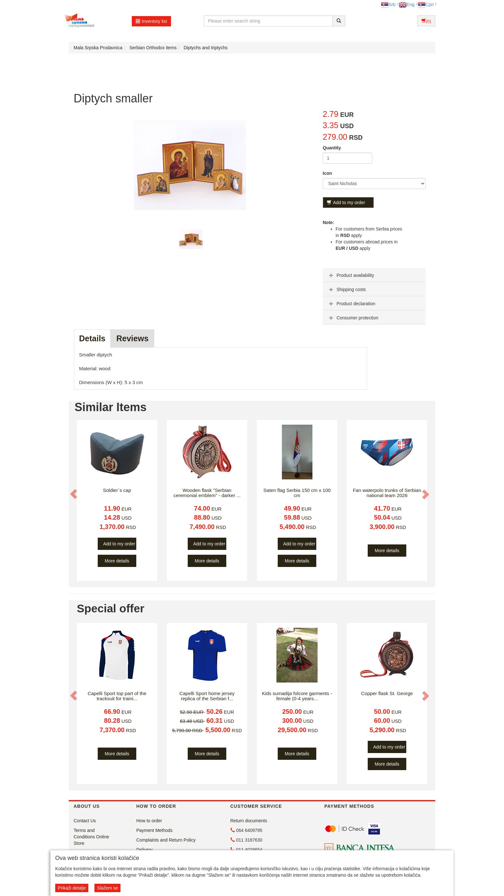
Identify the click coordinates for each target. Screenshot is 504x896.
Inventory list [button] (151, 21)
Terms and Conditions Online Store (91, 837)
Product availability (351, 275)
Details (92, 338)
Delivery (144, 849)
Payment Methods (154, 830)
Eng (407, 4)
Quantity (332, 147)
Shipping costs (347, 289)
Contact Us (85, 820)
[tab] (374, 275)
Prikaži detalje (72, 888)
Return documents (248, 820)
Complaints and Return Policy (165, 840)
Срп (426, 4)
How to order (149, 820)
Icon (327, 173)
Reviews (132, 338)
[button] (74, 494)
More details (117, 560)
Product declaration (351, 303)
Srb (388, 4)
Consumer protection (353, 317)
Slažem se (107, 888)
